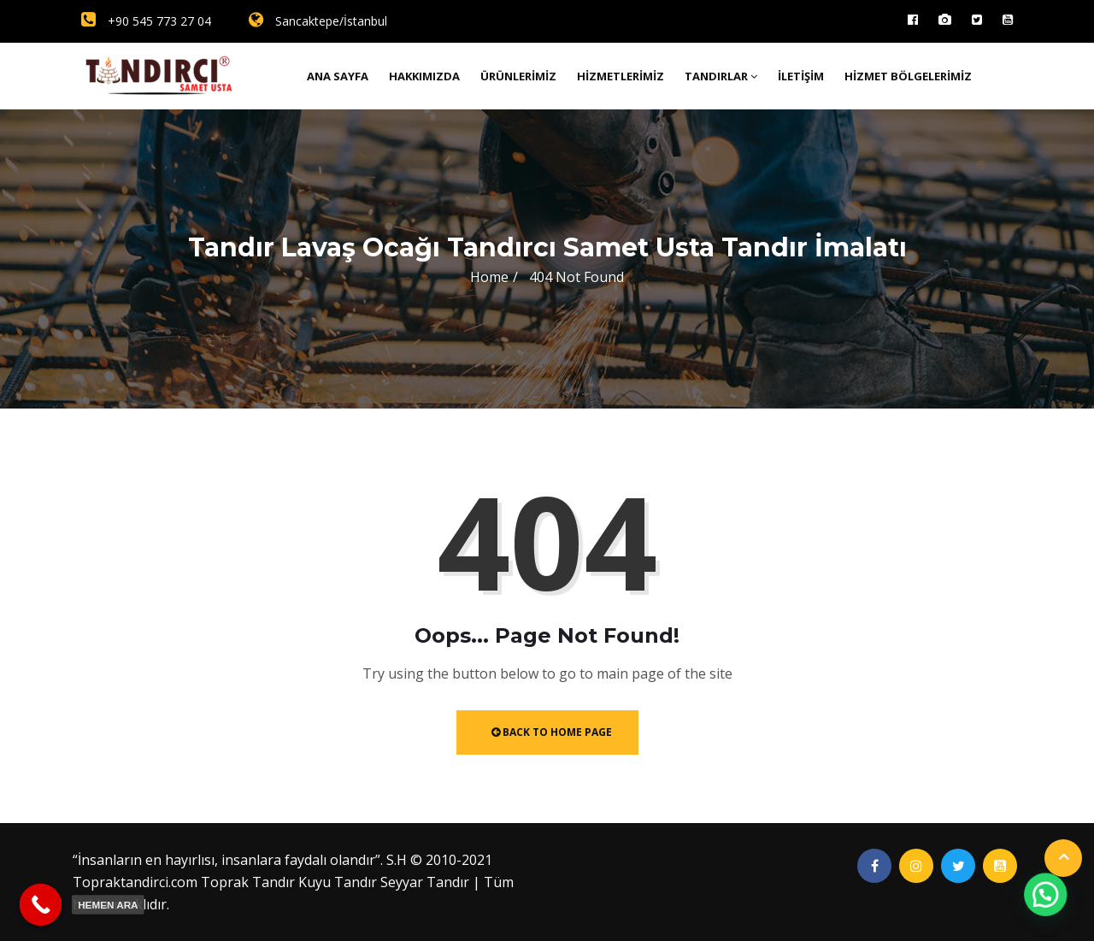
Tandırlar (721, 76)
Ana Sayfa (337, 76)
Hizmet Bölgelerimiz (908, 76)
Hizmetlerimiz (620, 76)
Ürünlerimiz (518, 76)
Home (489, 277)
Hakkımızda (424, 76)
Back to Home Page (551, 732)
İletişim (801, 76)
